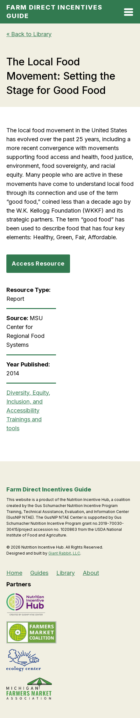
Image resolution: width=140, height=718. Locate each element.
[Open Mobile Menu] (128, 13)
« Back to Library (29, 34)
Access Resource (38, 263)
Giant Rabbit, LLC (64, 553)
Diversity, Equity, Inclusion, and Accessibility (28, 401)
